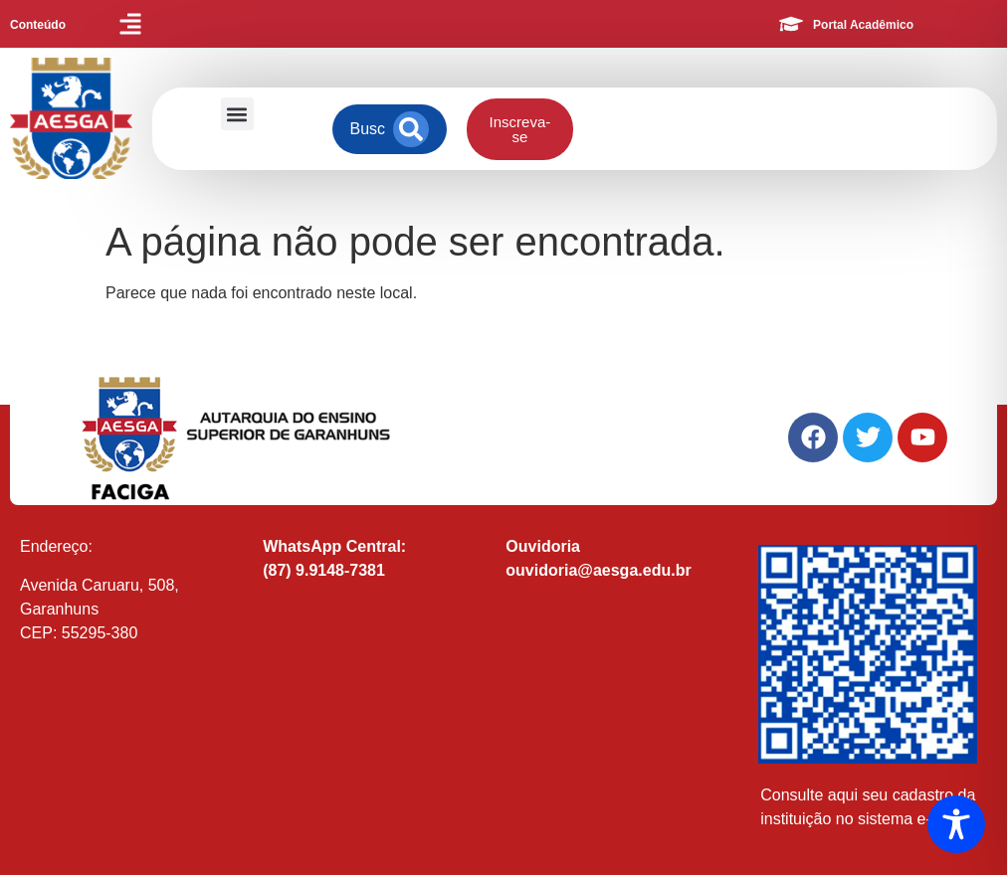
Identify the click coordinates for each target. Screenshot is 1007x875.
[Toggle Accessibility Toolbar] (956, 824)
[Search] (411, 129)
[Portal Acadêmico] (791, 24)
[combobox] (367, 129)
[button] (237, 113)
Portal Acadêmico (863, 25)
